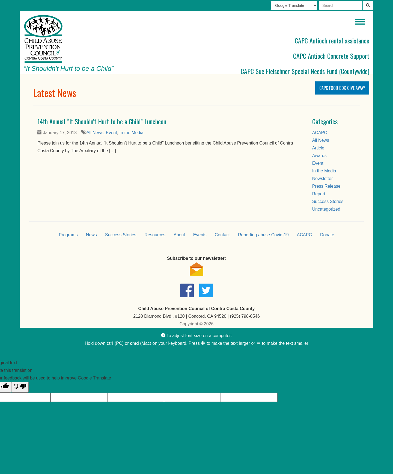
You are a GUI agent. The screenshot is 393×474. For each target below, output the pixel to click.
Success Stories (328, 201)
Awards (319, 155)
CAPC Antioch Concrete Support (331, 56)
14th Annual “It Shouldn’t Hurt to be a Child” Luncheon (101, 121)
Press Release (326, 186)
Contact (222, 234)
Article (318, 148)
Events (200, 234)
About (179, 234)
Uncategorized (326, 209)
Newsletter (322, 178)
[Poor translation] (20, 387)
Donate (327, 234)
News (91, 234)
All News (95, 132)
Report (318, 194)
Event (111, 132)
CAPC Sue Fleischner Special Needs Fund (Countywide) (305, 71)
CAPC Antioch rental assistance (332, 40)
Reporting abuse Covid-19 (263, 234)
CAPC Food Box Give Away (342, 88)
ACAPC (319, 132)
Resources (155, 234)
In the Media (132, 132)
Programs (68, 234)
